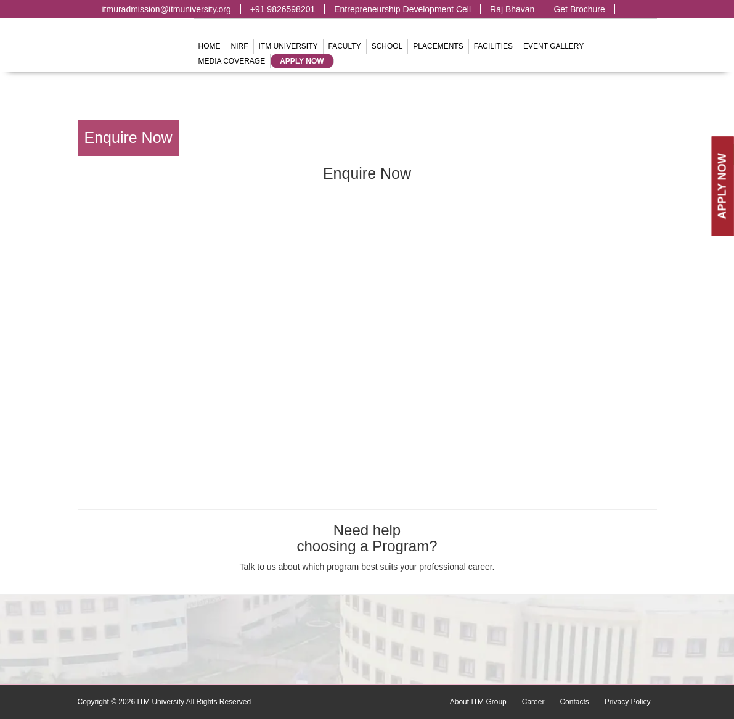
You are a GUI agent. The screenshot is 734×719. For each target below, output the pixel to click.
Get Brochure (579, 9)
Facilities (493, 46)
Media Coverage (232, 61)
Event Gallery (553, 46)
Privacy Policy (628, 701)
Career (533, 701)
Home (209, 46)
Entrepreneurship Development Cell (402, 9)
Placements (438, 46)
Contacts (574, 701)
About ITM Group (478, 701)
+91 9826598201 (283, 9)
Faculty (344, 46)
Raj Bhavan (512, 9)
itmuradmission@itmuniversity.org (166, 9)
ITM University (288, 46)
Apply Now (302, 61)
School (387, 46)
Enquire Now (128, 137)
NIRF (239, 46)
